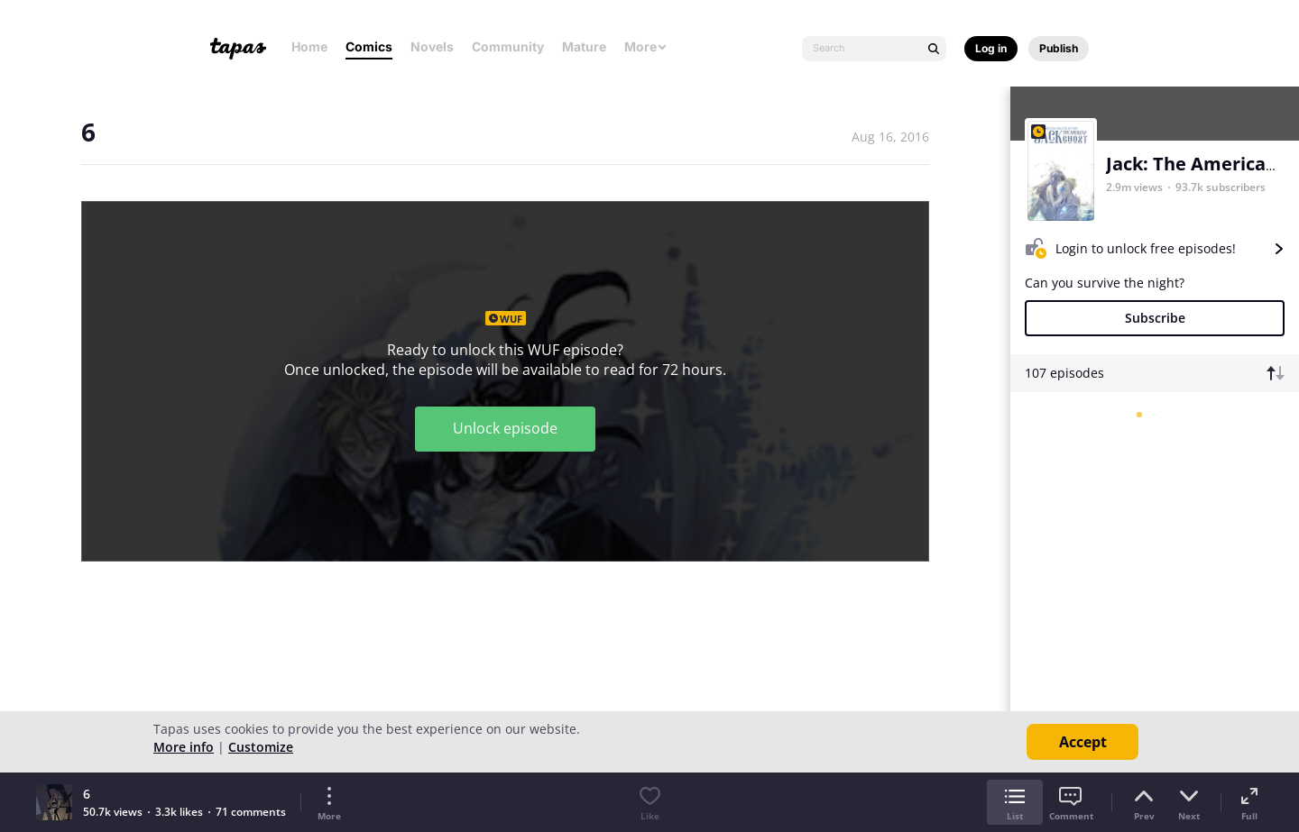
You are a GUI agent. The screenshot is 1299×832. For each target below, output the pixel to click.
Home (309, 46)
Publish (1058, 48)
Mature (584, 46)
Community (508, 46)
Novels (432, 46)
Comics (368, 46)
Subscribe (1155, 317)
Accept (1083, 742)
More (646, 46)
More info (183, 746)
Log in (991, 48)
